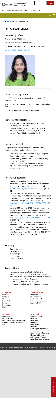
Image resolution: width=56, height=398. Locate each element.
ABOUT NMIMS (6, 10)
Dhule (4, 307)
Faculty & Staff (35, 303)
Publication (34, 321)
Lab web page (10, 50)
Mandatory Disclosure (38, 335)
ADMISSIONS (17, 10)
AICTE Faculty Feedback (38, 337)
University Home (36, 316)
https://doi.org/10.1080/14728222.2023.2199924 (28, 203)
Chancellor (34, 295)
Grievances (34, 331)
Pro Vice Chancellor (37, 299)
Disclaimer (49, 347)
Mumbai (5, 295)
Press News (6, 316)
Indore (4, 303)
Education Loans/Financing (39, 333)
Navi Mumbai (6, 305)
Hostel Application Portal (39, 329)
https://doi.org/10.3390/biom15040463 (28, 188)
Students (33, 327)
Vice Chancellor (35, 297)
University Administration (39, 301)
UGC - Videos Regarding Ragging (13, 321)
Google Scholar (24, 50)
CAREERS (26, 10)
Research (33, 318)
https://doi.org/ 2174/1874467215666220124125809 (30, 217)
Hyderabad (6, 301)
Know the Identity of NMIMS (39, 339)
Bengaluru (5, 297)
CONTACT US (35, 10)
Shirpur (4, 299)
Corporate (34, 323)
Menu (51, 15)
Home (9, 21)
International (34, 325)
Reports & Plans (7, 318)
